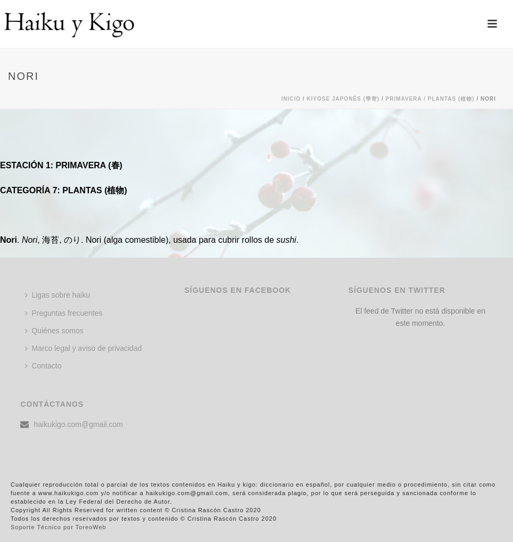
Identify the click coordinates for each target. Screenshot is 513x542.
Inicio (291, 99)
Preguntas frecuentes (63, 313)
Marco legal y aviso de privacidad (83, 348)
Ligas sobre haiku (57, 295)
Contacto (43, 366)
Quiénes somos (54, 330)
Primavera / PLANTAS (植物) (430, 99)
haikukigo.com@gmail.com (78, 424)
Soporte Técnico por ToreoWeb (58, 527)
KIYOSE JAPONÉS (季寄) (343, 99)
